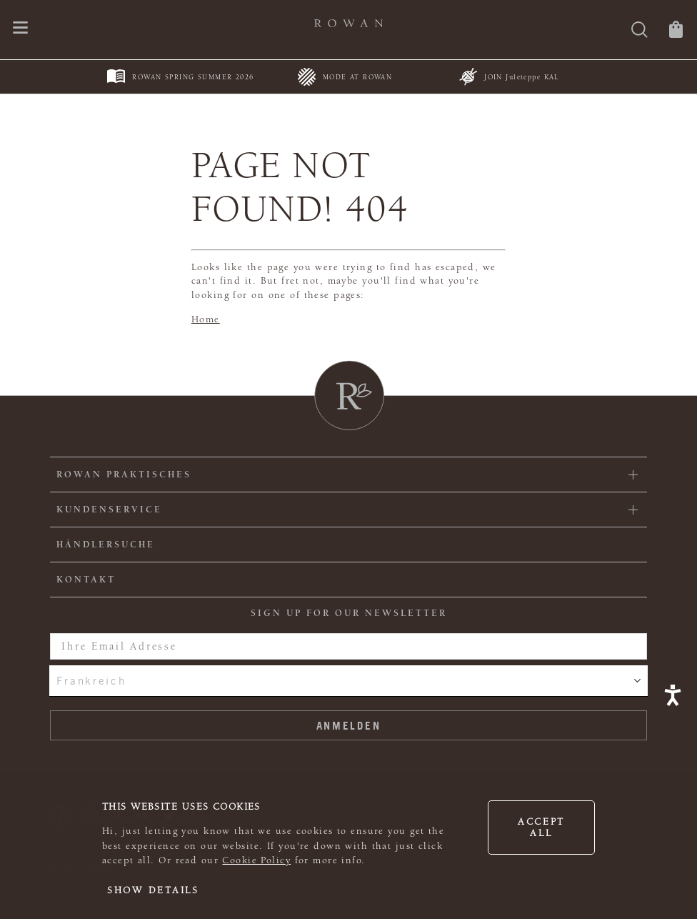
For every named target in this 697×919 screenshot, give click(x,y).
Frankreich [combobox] (91, 680)
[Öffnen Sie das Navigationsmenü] (20, 29)
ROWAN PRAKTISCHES (123, 475)
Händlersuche (105, 545)
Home (205, 319)
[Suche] (639, 31)
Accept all (541, 827)
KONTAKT (86, 580)
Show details (153, 890)
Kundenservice (109, 510)
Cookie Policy (256, 860)
